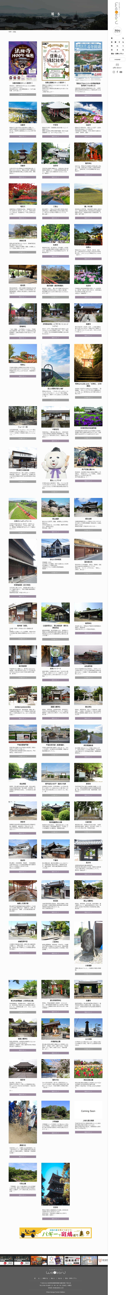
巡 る (117, 38)
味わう (117, 46)
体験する (117, 42)
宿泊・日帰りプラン (117, 53)
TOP (10, 31)
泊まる (117, 50)
